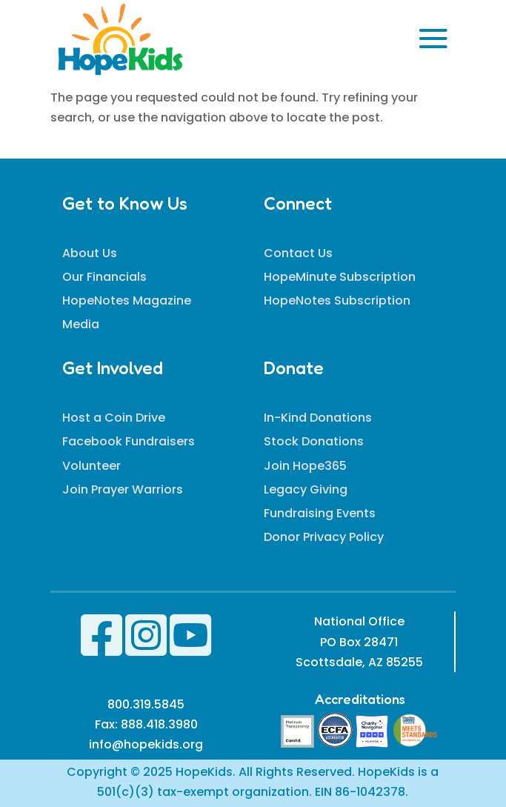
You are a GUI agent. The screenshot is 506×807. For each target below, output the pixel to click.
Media (80, 324)
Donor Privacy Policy (324, 536)
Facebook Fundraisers (128, 441)
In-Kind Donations (318, 417)
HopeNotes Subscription (337, 300)
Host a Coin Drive (113, 417)
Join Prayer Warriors (122, 489)
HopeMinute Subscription (340, 276)
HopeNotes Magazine (126, 300)
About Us (89, 253)
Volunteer (91, 465)
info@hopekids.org (146, 744)
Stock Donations (314, 441)
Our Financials (104, 276)
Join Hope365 (305, 465)
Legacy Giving (305, 489)
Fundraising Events (320, 513)
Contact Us (298, 253)
